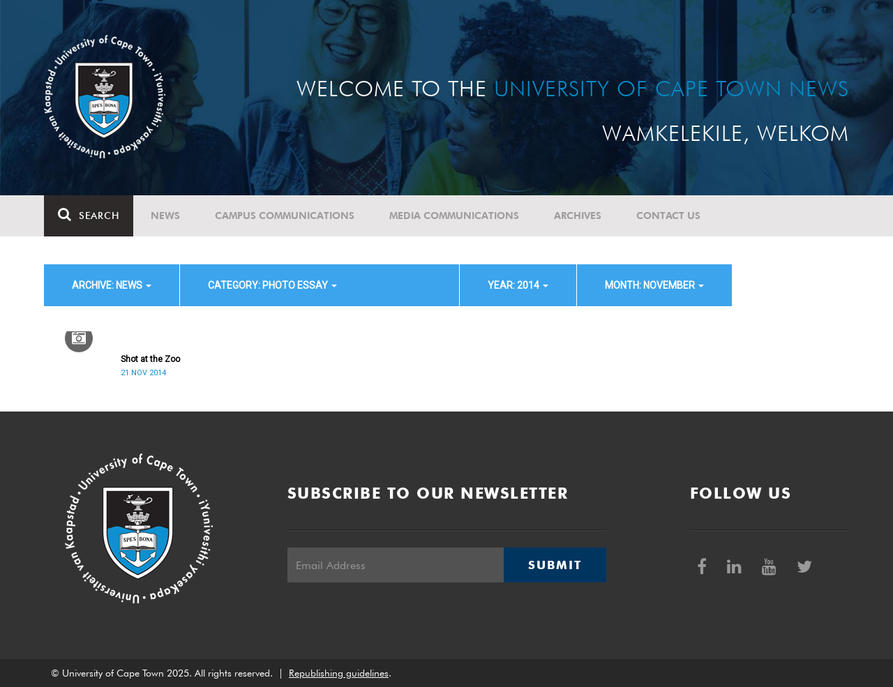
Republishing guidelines (339, 673)
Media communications (454, 215)
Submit (554, 565)
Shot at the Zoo (150, 359)
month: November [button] (654, 285)
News (165, 215)
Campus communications (284, 215)
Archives (577, 215)
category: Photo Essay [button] (272, 285)
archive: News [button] (111, 285)
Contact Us (668, 215)
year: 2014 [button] (518, 285)
